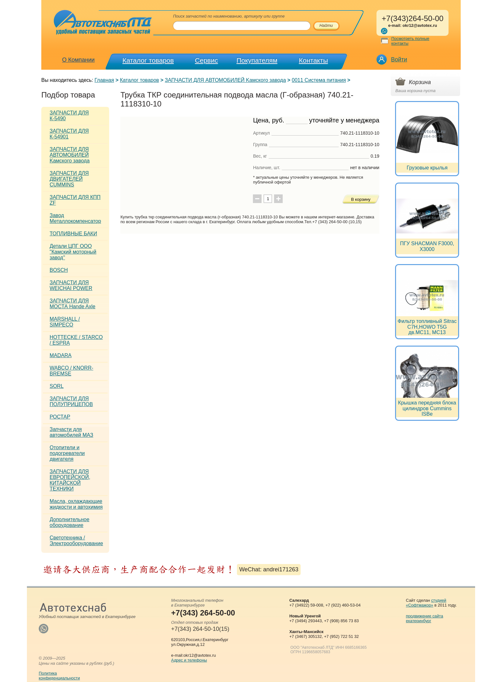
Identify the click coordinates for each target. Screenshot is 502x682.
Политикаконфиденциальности (59, 675)
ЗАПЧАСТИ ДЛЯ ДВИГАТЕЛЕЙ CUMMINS (69, 178)
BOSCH (59, 270)
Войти (399, 59)
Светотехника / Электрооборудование (76, 540)
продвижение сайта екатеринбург (424, 618)
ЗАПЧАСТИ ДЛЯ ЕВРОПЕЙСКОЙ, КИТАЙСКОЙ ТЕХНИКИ (70, 480)
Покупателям (257, 60)
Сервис (206, 60)
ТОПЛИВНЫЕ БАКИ (73, 233)
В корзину (360, 199)
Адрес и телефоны (189, 660)
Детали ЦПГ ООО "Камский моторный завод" (73, 251)
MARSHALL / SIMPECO (65, 321)
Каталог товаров (148, 60)
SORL (57, 386)
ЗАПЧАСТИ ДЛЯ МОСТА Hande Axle (72, 303)
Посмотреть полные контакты (410, 41)
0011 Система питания (319, 80)
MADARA (60, 355)
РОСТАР (60, 416)
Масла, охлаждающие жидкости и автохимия (76, 504)
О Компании (78, 60)
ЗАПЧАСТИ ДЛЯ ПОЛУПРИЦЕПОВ (71, 401)
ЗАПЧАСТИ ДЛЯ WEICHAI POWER (71, 285)
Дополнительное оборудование (69, 522)
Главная (104, 80)
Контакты (313, 60)
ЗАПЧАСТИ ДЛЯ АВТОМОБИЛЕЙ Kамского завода (225, 80)
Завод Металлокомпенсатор (75, 218)
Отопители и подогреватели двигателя (67, 453)
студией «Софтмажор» (426, 603)
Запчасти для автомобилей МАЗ (71, 432)
